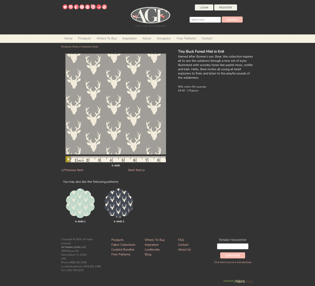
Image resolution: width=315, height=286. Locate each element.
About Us (184, 250)
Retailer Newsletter (232, 240)
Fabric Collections (123, 245)
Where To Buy (155, 240)
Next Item (135, 170)
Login (204, 7)
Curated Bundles (122, 250)
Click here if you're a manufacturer (233, 262)
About (146, 38)
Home (68, 38)
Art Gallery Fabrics (150, 16)
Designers (164, 38)
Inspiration (129, 38)
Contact (207, 38)
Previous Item (73, 170)
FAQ (181, 240)
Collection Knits (89, 46)
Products (66, 46)
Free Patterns (186, 38)
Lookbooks (152, 250)
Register (225, 7)
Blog (148, 254)
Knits (76, 46)
